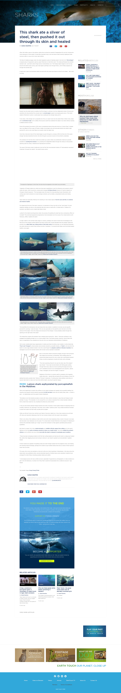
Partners (54, 684)
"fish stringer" (70, 60)
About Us (92, 5)
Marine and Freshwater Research (50, 254)
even (40, 432)
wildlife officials (50, 428)
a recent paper (47, 113)
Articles (76, 5)
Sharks (26, 15)
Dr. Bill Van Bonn (48, 392)
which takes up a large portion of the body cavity (39, 224)
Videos (69, 5)
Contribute (101, 1)
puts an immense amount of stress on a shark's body (43, 430)
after (56, 432)
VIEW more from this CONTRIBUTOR (37, 484)
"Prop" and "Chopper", (25, 345)
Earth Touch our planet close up (11, 3)
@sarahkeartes (56, 480)
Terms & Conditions (66, 684)
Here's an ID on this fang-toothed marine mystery (93, 137)
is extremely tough (26, 120)
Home (52, 5)
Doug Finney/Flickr (34, 470)
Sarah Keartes (26, 45)
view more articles (27, 612)
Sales (107, 1)
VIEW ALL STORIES (97, 158)
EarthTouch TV (84, 5)
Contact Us (100, 5)
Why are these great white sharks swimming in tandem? (46, 589)
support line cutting (60, 428)
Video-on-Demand (60, 5)
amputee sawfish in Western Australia (61, 347)
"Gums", (63, 345)
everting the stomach (31, 141)
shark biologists (39, 428)
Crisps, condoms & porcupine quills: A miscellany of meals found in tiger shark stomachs (92, 67)
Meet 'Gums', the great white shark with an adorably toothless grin (64, 589)
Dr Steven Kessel (52, 190)
